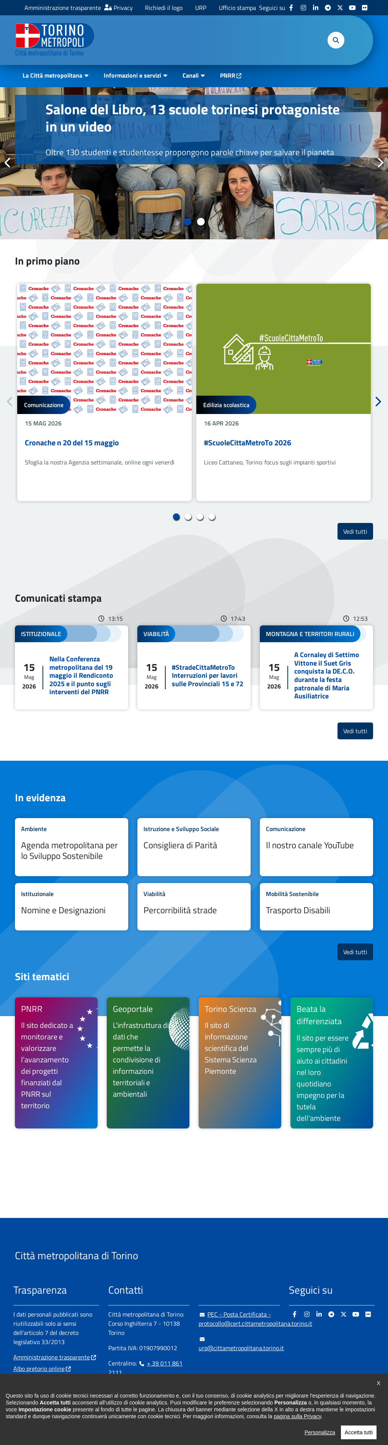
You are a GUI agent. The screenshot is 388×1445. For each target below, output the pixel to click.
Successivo (380, 163)
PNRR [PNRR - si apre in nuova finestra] (227, 75)
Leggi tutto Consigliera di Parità (194, 847)
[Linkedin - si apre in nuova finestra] (316, 7)
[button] (336, 40)
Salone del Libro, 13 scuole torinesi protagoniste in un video (193, 117)
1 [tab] (187, 221)
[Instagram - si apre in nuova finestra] (303, 7)
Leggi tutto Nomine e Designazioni (71, 906)
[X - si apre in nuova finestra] (340, 7)
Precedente (8, 163)
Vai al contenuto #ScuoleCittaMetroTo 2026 (283, 392)
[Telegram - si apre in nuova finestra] (328, 7)
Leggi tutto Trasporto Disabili (316, 906)
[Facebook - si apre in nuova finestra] (291, 7)
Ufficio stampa (237, 7)
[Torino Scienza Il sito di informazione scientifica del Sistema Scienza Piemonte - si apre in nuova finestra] (240, 1062)
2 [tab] (200, 221)
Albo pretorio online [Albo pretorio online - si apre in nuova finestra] (39, 1368)
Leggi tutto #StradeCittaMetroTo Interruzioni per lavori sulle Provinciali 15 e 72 (194, 667)
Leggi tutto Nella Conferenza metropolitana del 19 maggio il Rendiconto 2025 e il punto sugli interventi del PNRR (71, 667)
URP (200, 7)
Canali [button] (191, 75)
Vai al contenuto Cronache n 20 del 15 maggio (104, 392)
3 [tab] (200, 517)
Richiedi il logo (164, 7)
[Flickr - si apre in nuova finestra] (364, 7)
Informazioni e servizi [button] (132, 75)
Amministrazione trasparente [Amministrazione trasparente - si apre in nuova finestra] (62, 7)
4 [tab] (212, 517)
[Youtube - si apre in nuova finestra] (352, 7)
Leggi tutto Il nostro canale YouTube (316, 847)
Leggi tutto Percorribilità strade (194, 906)
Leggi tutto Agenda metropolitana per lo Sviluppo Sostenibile (71, 847)
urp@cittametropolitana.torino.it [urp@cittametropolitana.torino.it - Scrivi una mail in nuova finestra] (241, 1343)
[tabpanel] (194, 163)
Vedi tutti (358, 531)
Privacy (123, 7)
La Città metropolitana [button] (52, 75)
